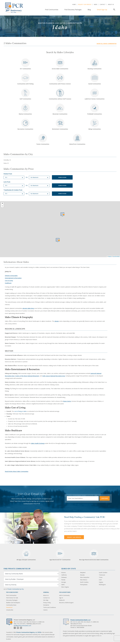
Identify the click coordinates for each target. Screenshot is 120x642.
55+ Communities (25, 64)
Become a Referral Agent (66, 602)
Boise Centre (67, 401)
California (64, 575)
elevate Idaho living (28, 308)
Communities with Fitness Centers (60, 79)
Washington (102, 584)
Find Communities (51, 10)
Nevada (82, 575)
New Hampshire (84, 577)
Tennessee (102, 575)
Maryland (82, 572)
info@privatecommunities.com (22, 625)
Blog (89, 10)
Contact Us (46, 598)
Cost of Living (9, 280)
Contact (102, 4)
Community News (11, 605)
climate (57, 321)
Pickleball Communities (94, 109)
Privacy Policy (47, 602)
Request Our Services (84, 4)
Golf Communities (25, 94)
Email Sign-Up (102, 10)
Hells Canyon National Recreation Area (53, 376)
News (95, 4)
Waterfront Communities (77, 139)
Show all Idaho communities (106, 43)
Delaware (64, 577)
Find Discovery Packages (72, 10)
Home (74, 4)
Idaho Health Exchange (38, 443)
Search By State (68, 568)
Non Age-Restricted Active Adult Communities (93, 554)
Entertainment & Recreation (13, 278)
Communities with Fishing (25, 79)
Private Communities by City (16, 589)
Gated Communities (94, 79)
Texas (100, 577)
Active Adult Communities (60, 64)
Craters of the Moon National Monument (27, 376)
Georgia (63, 582)
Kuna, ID (6, 163)
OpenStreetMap (116, 256)
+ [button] (2, 203)
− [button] (2, 206)
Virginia (101, 582)
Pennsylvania (83, 584)
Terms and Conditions (49, 607)
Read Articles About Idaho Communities (16, 471)
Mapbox (110, 256)
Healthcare (8, 283)
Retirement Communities (60, 124)
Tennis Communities (42, 139)
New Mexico (83, 580)
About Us (111, 4)
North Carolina (84, 582)
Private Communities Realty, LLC (80, 620)
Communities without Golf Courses (60, 94)
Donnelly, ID (7, 160)
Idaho (63, 584)
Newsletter (9, 607)
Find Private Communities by (17, 568)
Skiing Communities (94, 124)
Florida (63, 580)
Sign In (61, 598)
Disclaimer (46, 605)
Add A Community (64, 595)
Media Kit (62, 600)
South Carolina (103, 572)
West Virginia (65, 587)
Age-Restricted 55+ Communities (60, 554)
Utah (100, 580)
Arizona (63, 572)
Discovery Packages (11, 600)
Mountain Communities (60, 109)
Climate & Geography (11, 275)
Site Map (45, 600)
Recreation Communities (25, 124)
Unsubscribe (9, 610)
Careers (45, 610)
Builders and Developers (13, 602)
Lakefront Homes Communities (94, 94)
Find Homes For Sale (12, 598)
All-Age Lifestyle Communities (26, 554)
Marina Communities (25, 109)
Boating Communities (94, 64)
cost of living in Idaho (20, 411)
